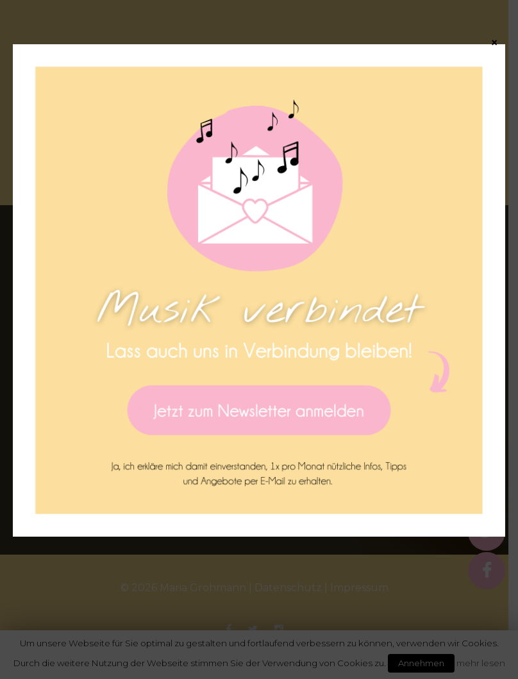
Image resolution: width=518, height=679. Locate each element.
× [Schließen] (494, 42)
